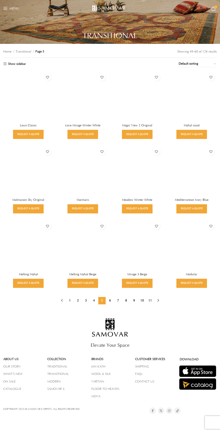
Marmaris (83, 200)
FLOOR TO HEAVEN (105, 389)
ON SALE (9, 381)
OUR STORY (12, 366)
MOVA (95, 396)
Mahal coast (192, 125)
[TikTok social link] (177, 410)
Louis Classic (28, 125)
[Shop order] (197, 64)
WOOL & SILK (101, 374)
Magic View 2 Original (137, 125)
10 (142, 300)
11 (150, 300)
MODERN (54, 381)
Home (7, 51)
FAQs (138, 374)
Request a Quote (28, 134)
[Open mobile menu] (11, 8)
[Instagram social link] (169, 410)
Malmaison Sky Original (28, 200)
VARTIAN (97, 381)
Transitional (24, 51)
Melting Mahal (28, 274)
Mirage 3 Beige (137, 274)
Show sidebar (17, 64)
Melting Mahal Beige (82, 274)
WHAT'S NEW (13, 374)
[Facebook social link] (152, 410)
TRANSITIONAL (58, 374)
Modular (191, 274)
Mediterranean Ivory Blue (192, 200)
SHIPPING (142, 366)
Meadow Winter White (137, 200)
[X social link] (161, 410)
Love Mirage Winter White (82, 125)
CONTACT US (144, 381)
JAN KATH (98, 366)
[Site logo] (110, 8)
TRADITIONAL (57, 366)
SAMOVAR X (56, 389)
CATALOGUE (12, 389)
